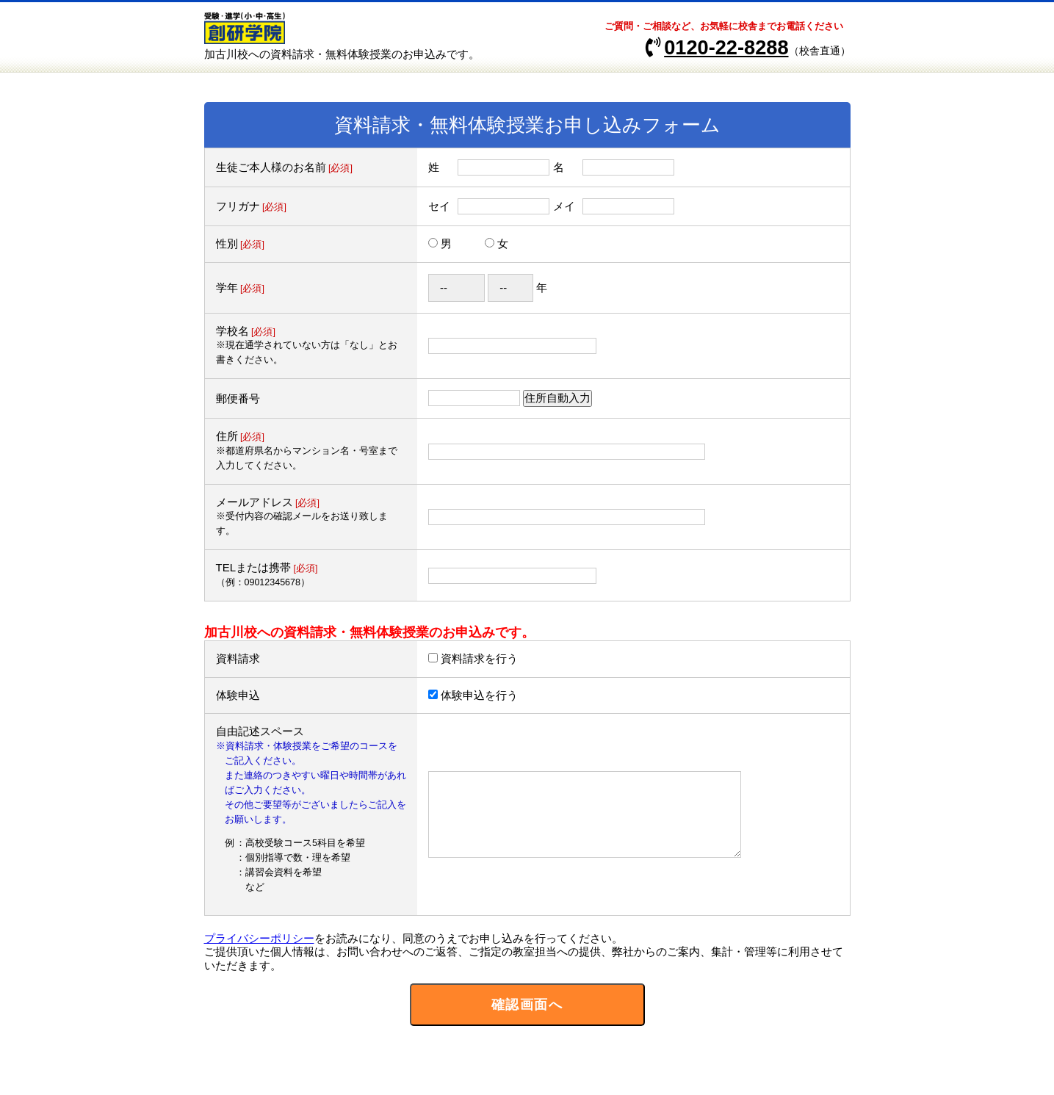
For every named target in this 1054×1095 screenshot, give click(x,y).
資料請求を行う (479, 658)
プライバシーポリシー (259, 938)
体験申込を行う (479, 695)
